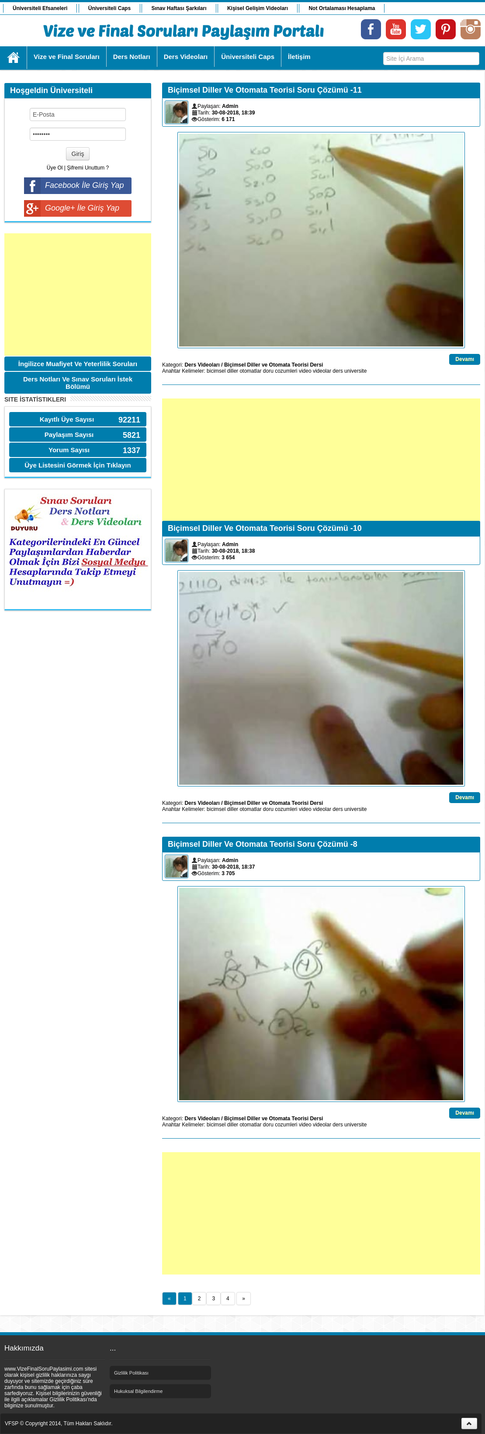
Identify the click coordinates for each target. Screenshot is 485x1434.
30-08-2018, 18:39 (233, 113)
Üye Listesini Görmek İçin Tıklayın (77, 465)
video (305, 371)
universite (355, 371)
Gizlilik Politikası (131, 1372)
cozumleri (286, 371)
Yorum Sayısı (69, 450)
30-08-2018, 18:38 (233, 551)
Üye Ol (55, 168)
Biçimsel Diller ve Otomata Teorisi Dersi (273, 365)
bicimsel (216, 371)
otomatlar (250, 371)
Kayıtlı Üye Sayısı (67, 419)
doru (268, 371)
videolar (322, 371)
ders (338, 371)
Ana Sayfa (13, 57)
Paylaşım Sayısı (69, 434)
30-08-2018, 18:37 (233, 867)
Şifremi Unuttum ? (88, 168)
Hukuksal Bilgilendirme (138, 1391)
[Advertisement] (77, 294)
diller (232, 371)
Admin (230, 106)
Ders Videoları (201, 365)
